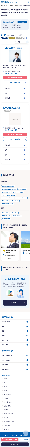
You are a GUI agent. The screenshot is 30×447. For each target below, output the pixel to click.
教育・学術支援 (8, 414)
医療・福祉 (7, 425)
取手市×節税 (5, 201)
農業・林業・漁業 (9, 421)
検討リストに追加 (15, 82)
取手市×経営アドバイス (7, 203)
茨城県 (11, 5)
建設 (5, 379)
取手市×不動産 (14, 213)
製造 (5, 383)
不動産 (6, 398)
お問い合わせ (7, 439)
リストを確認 (24, 440)
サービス (6, 418)
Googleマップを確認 (11, 73)
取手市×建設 (5, 213)
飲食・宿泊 (7, 394)
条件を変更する (22, 22)
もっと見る (14, 303)
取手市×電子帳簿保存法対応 (8, 195)
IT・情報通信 (8, 402)
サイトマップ (6, 435)
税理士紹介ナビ (4, 5)
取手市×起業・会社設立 (7, 198)
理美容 (6, 410)
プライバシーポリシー (16, 435)
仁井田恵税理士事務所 (12, 48)
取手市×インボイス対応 (18, 192)
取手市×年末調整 (22, 189)
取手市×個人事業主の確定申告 (9, 189)
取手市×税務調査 (14, 201)
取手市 (16, 5)
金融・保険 (7, 406)
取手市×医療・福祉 (17, 215)
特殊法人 (6, 429)
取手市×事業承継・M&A (21, 198)
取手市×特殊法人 (6, 218)
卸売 (5, 390)
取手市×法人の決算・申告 (8, 186)
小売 (5, 387)
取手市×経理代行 (6, 192)
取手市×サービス (6, 215)
